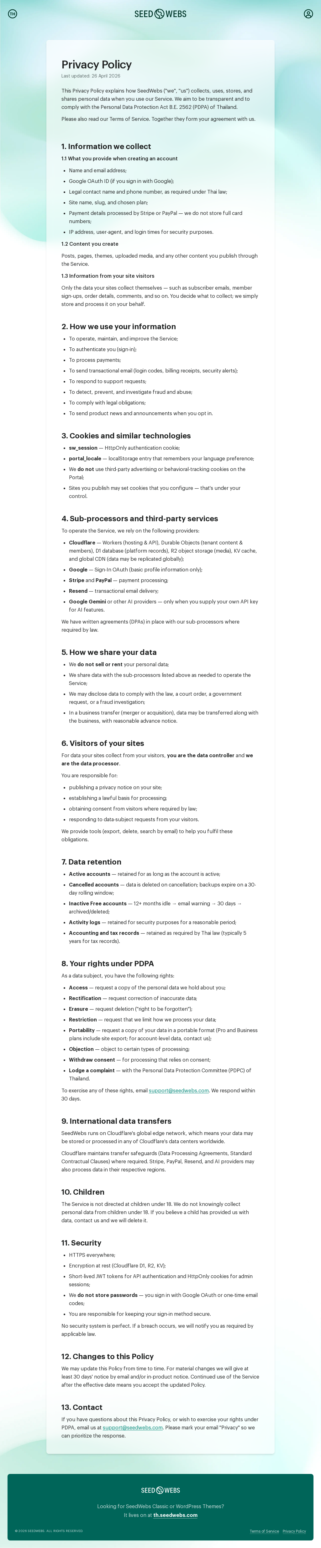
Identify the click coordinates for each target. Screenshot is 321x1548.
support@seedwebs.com (179, 1089)
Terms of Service (264, 1530)
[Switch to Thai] (13, 14)
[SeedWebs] (160, 14)
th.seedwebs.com (175, 1514)
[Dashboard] (308, 14)
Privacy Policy (294, 1530)
